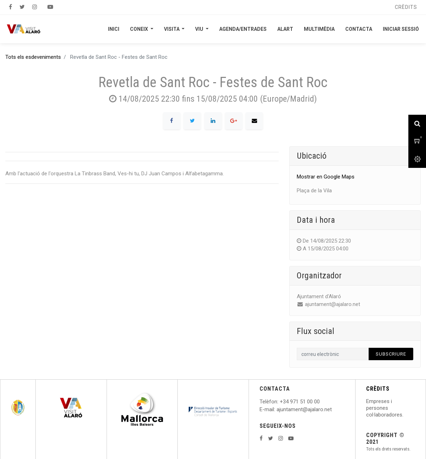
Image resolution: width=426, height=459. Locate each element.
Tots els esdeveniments (33, 57)
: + (280, 401)
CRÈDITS (378, 388)
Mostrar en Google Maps (325, 177)
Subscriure (391, 354)
